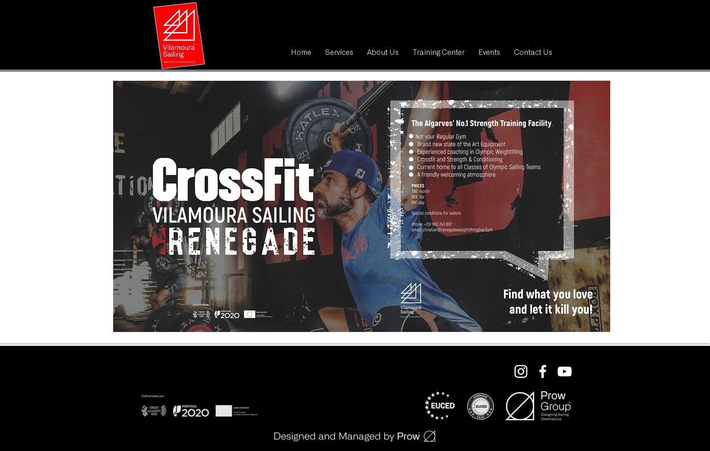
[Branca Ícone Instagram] (521, 371)
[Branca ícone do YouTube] (564, 371)
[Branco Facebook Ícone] (542, 371)
